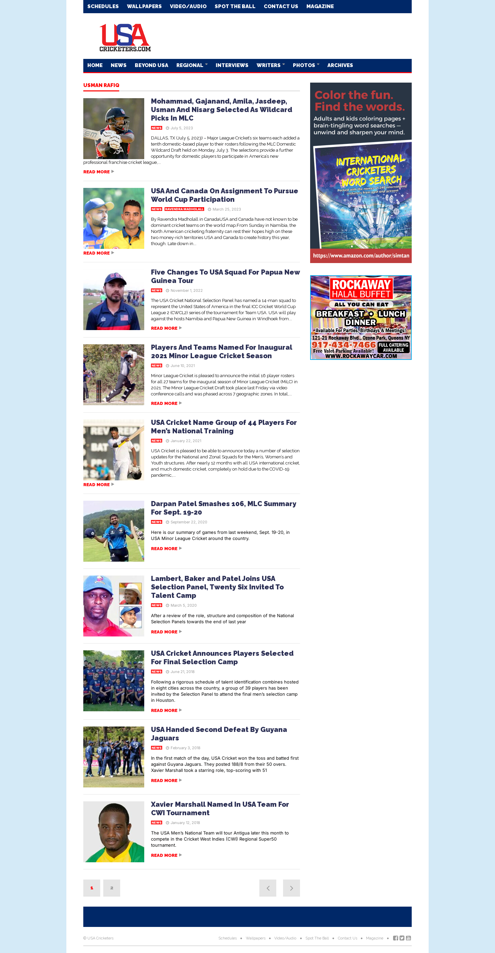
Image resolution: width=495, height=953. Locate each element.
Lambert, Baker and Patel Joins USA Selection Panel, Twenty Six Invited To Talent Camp (217, 587)
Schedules (103, 6)
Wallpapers (144, 6)
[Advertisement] (288, 35)
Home (95, 65)
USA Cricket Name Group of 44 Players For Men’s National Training (224, 426)
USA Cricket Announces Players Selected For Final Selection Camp (222, 657)
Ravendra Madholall (184, 209)
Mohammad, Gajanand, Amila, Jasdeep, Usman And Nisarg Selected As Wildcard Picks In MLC (221, 109)
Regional (190, 65)
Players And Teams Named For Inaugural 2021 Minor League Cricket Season (221, 351)
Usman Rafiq (101, 85)
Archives (340, 65)
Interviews (232, 65)
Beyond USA (151, 65)
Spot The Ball (235, 6)
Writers (269, 65)
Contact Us (281, 6)
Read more (96, 172)
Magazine (320, 6)
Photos (304, 65)
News (119, 65)
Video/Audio (188, 6)
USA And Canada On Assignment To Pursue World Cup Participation (224, 195)
